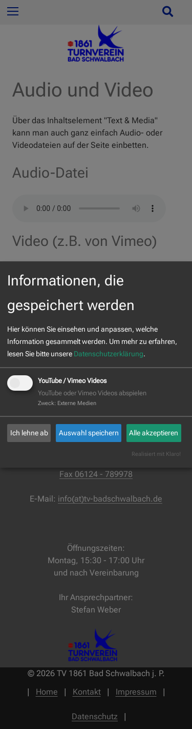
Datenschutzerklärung (108, 354)
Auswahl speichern (89, 433)
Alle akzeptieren (153, 433)
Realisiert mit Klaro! (156, 454)
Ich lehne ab (29, 433)
